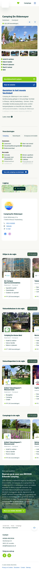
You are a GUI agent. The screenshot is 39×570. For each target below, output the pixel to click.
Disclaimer (17, 567)
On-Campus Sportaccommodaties (12, 282)
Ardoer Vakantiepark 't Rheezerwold (12, 389)
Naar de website (19, 85)
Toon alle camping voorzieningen (15, 172)
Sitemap (28, 567)
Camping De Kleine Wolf (13, 335)
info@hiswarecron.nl (9, 546)
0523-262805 (10, 223)
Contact (23, 567)
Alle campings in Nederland (10, 527)
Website (9, 226)
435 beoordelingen (12, 23)
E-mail (8, 229)
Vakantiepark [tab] (16, 136)
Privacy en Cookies (7, 567)
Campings (30, 3)
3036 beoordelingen (14, 349)
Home (12, 526)
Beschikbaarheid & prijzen (19, 79)
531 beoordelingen (14, 403)
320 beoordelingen (14, 296)
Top (34, 527)
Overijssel (15, 285)
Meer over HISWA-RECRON (14, 511)
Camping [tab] (6, 136)
